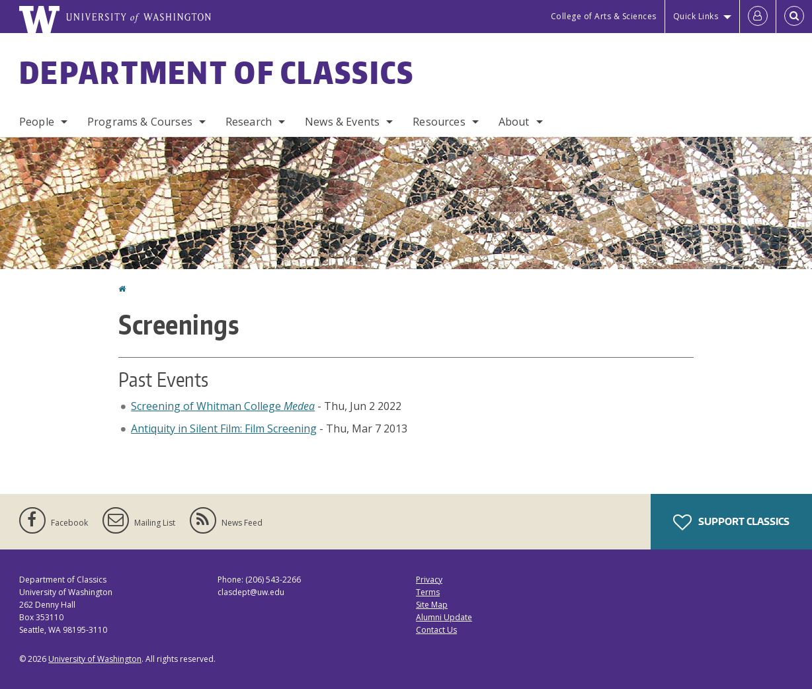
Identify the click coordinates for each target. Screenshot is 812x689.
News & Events (342, 121)
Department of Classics (217, 72)
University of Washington (95, 659)
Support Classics (731, 522)
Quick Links (696, 16)
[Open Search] (794, 16)
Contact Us (436, 629)
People (36, 121)
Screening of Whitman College (223, 406)
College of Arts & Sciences (604, 16)
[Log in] (758, 16)
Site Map (432, 604)
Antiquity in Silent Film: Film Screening (224, 428)
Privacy (429, 579)
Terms (428, 592)
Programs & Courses (139, 121)
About (514, 121)
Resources (439, 121)
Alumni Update (444, 617)
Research (248, 121)
